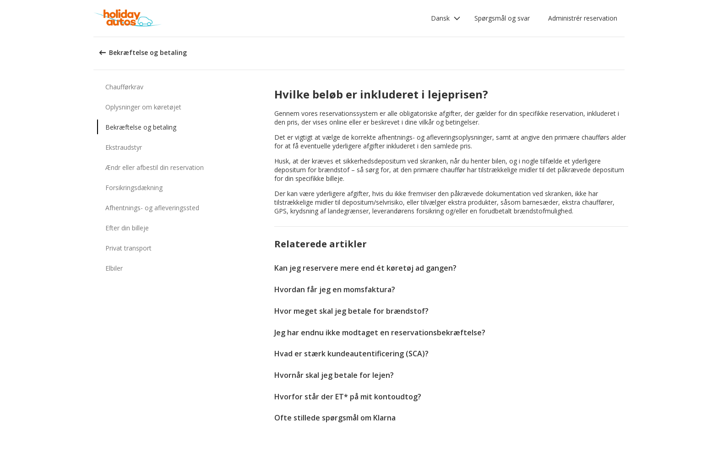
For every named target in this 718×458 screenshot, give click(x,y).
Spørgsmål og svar (502, 18)
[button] (445, 18)
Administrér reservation (582, 18)
